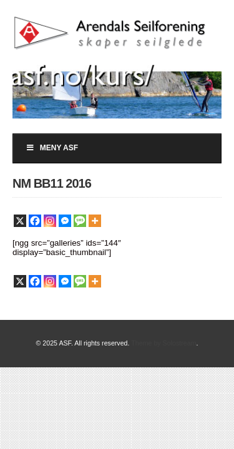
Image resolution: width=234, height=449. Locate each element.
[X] (20, 221)
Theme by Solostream (163, 343)
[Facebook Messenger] (65, 221)
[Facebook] (35, 221)
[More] (95, 221)
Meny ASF (52, 147)
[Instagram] (50, 221)
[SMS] (80, 221)
